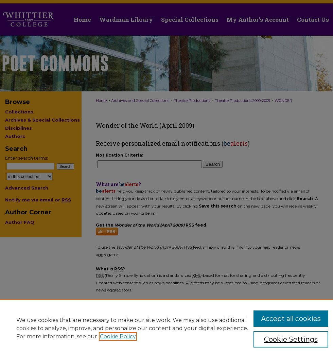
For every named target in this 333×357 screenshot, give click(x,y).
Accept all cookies (291, 319)
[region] (166, 328)
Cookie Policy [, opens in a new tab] (118, 336)
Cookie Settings (291, 339)
